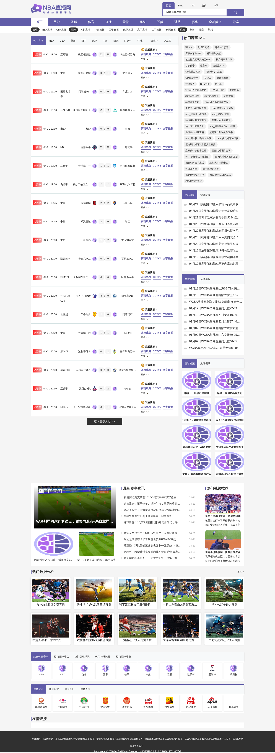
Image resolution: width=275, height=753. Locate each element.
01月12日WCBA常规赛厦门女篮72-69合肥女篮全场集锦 (216, 308)
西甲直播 (114, 29)
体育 (91, 22)
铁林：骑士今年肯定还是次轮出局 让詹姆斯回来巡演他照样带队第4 (152, 509)
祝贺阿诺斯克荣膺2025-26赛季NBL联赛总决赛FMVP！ (152, 497)
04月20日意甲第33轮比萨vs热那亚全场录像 (216, 243)
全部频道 (215, 22)
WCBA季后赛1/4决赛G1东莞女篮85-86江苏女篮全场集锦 (216, 347)
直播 (108, 22)
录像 (126, 22)
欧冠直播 (171, 29)
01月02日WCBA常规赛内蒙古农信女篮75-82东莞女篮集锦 (216, 328)
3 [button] (50, 491)
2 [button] (45, 491)
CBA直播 (61, 29)
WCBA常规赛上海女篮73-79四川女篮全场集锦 (216, 301)
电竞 (192, 29)
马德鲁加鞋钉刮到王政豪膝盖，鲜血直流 (148, 516)
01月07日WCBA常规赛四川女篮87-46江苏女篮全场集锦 (216, 321)
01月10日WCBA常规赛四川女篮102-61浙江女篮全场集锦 (216, 314)
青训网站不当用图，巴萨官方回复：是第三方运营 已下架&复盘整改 (152, 558)
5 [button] (59, 491)
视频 (160, 22)
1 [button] (40, 491)
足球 (56, 22)
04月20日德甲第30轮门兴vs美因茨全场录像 (216, 237)
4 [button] (55, 491)
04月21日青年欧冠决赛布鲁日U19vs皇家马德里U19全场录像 (216, 217)
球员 (236, 22)
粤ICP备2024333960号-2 (169, 751)
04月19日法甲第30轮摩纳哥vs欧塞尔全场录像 (216, 250)
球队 (177, 22)
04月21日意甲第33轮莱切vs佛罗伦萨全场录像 (216, 210)
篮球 (74, 22)
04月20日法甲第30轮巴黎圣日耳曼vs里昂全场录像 (216, 224)
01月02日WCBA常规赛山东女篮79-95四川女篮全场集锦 (216, 334)
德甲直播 (128, 29)
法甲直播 (157, 29)
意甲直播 (142, 29)
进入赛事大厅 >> (104, 421)
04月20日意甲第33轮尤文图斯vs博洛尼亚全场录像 (216, 230)
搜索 (201, 29)
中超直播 (100, 29)
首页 (39, 22)
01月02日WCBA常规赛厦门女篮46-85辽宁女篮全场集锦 (216, 341)
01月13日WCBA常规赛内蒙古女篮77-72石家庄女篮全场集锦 (216, 295)
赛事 (195, 22)
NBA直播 (47, 29)
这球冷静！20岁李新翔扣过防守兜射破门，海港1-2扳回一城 (152, 522)
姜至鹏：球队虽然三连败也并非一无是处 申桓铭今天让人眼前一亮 (152, 545)
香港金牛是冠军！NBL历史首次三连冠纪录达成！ (152, 533)
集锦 (143, 22)
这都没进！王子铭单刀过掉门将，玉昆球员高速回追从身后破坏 (152, 503)
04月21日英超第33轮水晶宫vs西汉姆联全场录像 (216, 204)
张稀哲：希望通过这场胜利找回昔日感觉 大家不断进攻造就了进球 (152, 551)
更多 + (240, 571)
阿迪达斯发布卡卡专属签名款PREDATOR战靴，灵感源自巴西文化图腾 (152, 539)
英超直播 (85, 29)
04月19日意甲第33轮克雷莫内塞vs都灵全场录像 (216, 263)
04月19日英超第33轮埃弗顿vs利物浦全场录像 (216, 257)
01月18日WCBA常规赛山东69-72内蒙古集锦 (216, 288)
